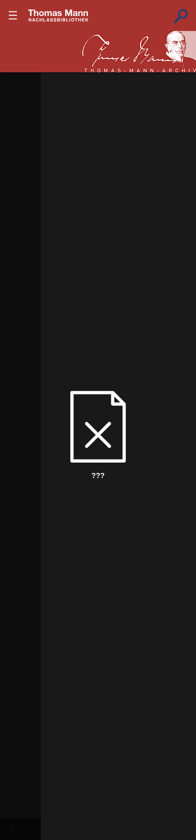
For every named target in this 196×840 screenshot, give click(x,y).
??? (58, 15)
